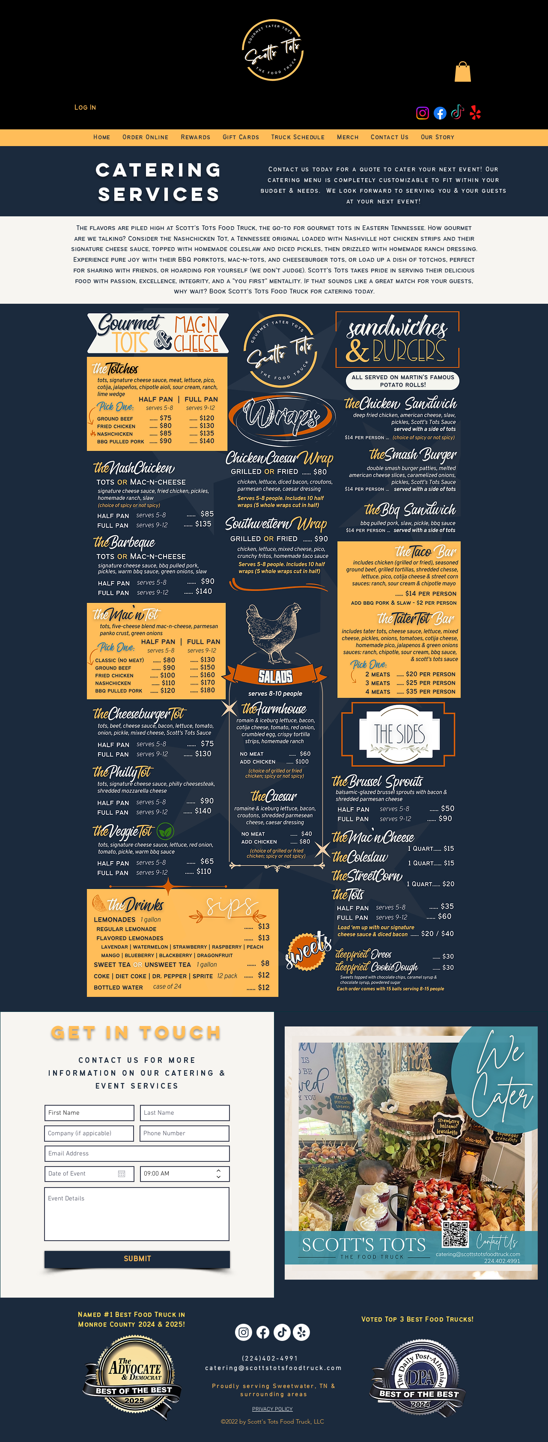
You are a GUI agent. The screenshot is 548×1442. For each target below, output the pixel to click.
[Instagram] (422, 113)
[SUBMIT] (137, 1259)
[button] (462, 71)
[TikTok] (457, 113)
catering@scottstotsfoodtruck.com (273, 1368)
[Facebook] (440, 113)
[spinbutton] (179, 1174)
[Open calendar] (121, 1173)
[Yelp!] (475, 113)
